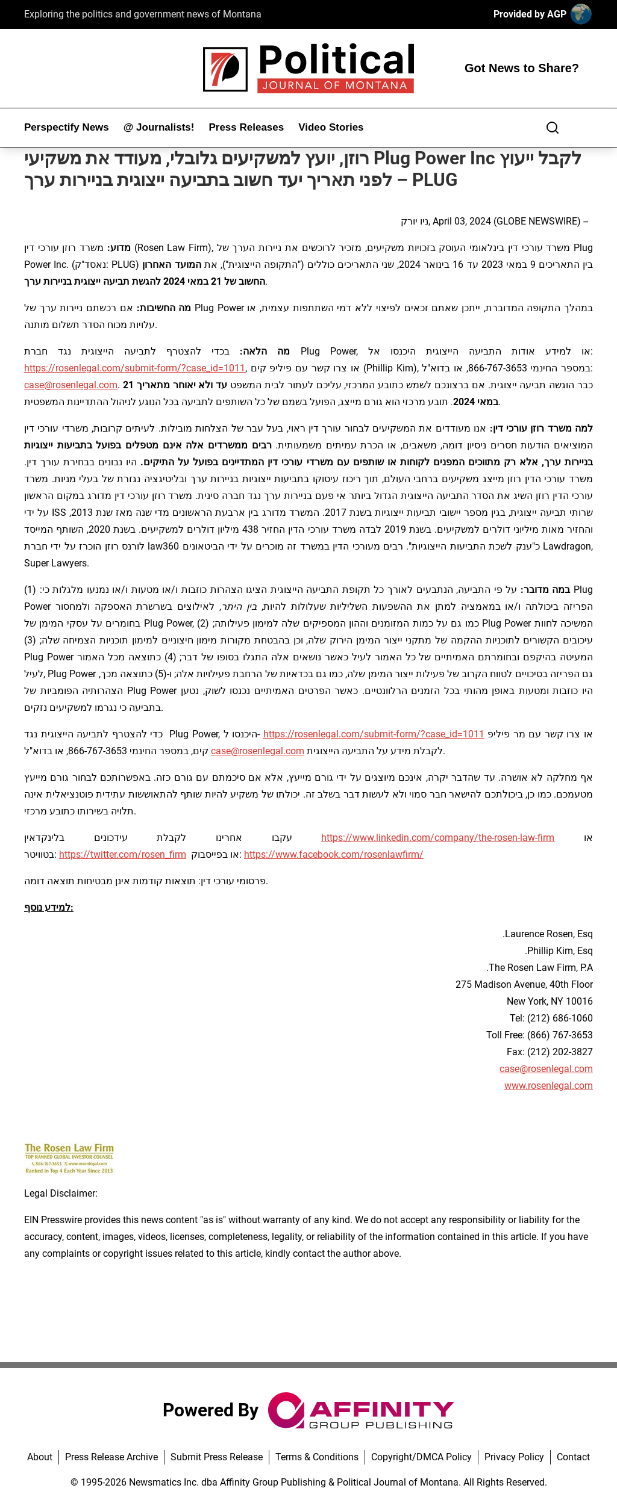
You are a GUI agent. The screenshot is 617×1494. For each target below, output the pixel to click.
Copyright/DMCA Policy (421, 1457)
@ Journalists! (159, 127)
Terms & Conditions (317, 1457)
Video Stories (330, 127)
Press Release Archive (111, 1457)
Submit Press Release (217, 1457)
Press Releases (246, 127)
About (39, 1457)
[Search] (552, 127)
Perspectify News (66, 127)
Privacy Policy (514, 1457)
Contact (573, 1457)
